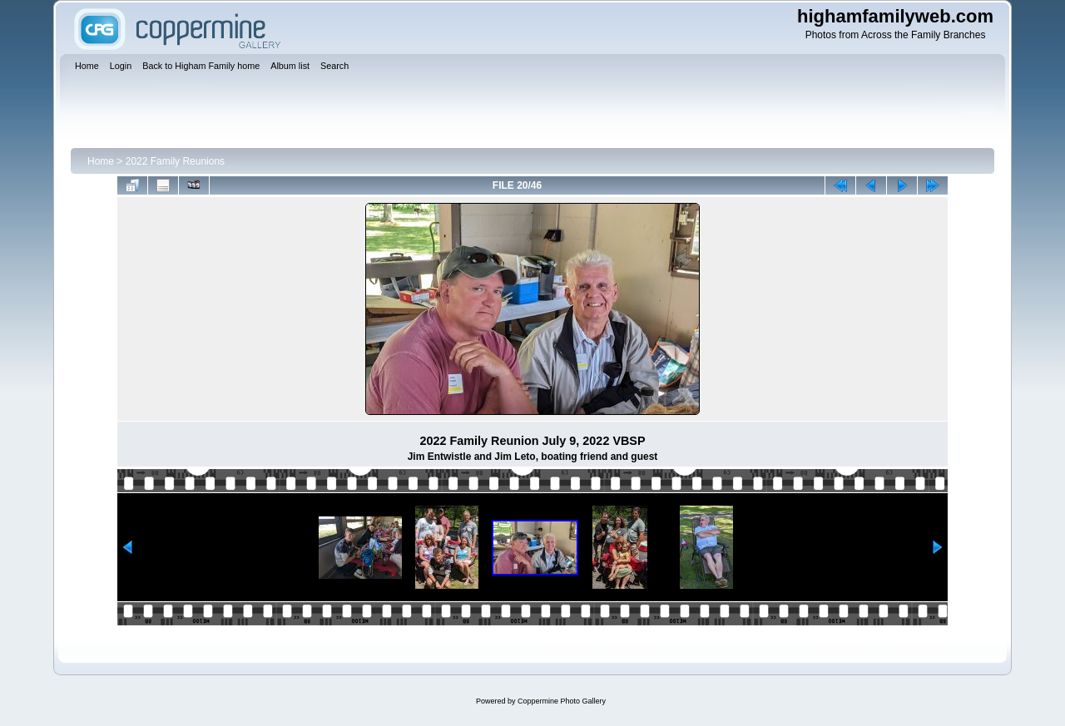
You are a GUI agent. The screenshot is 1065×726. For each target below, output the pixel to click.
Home (100, 161)
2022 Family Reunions (175, 161)
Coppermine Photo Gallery (562, 701)
